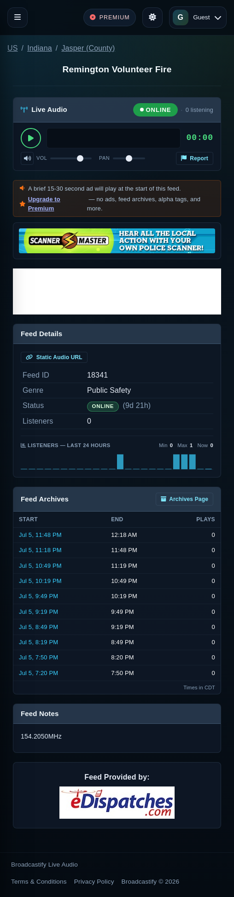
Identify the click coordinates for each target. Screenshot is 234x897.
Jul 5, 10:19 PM (40, 580)
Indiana (39, 48)
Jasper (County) (88, 48)
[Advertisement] (117, 291)
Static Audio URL (54, 357)
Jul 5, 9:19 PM (38, 611)
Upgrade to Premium (44, 204)
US (12, 48)
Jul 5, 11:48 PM (40, 534)
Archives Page (184, 499)
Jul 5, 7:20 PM (38, 673)
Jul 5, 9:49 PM (38, 596)
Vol (41, 158)
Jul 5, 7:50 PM (38, 657)
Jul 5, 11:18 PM (40, 550)
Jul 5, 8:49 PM (38, 626)
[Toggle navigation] (17, 17)
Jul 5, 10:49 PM (40, 565)
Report (194, 158)
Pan (104, 158)
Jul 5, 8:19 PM (38, 642)
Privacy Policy (94, 881)
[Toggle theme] (152, 17)
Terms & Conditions (39, 881)
